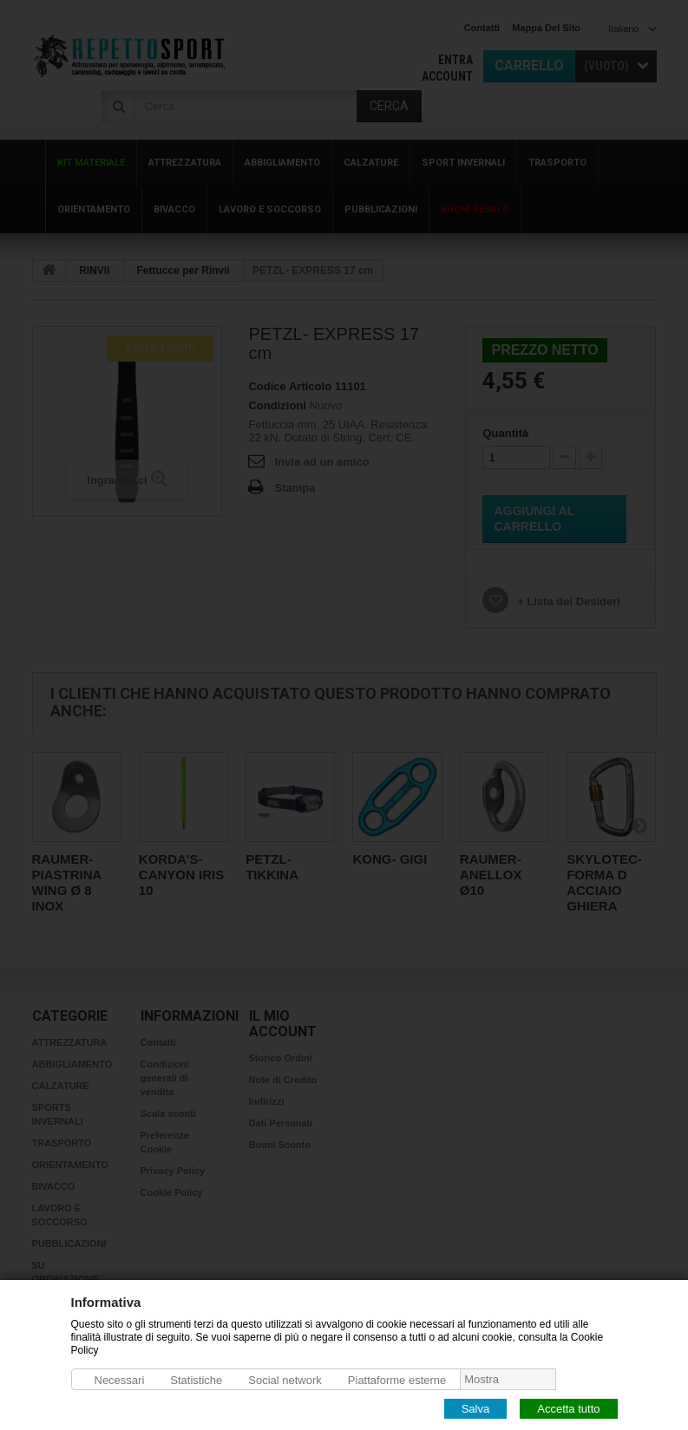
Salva (476, 1407)
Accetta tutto (568, 1407)
